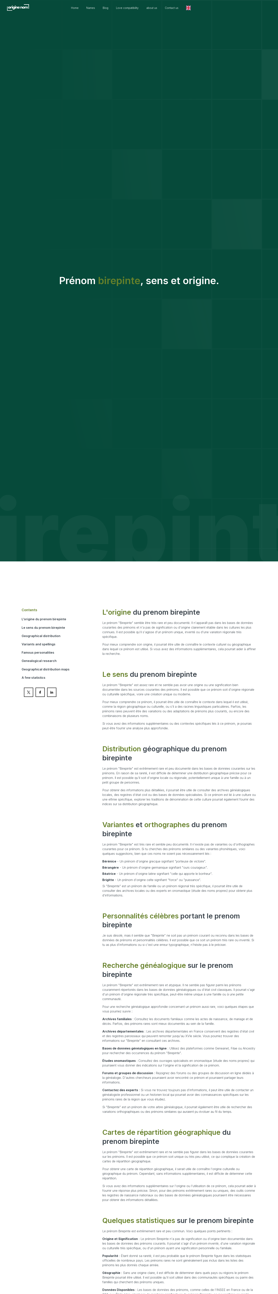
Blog (122, 8)
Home (89, 8)
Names (106, 8)
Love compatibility (146, 8)
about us (172, 8)
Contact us (194, 8)
